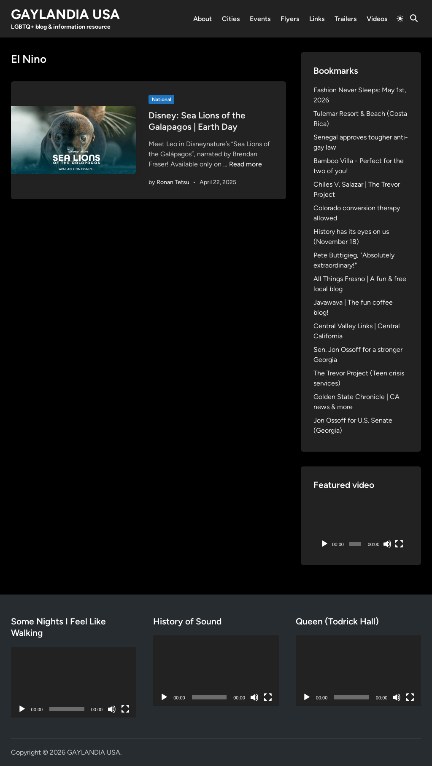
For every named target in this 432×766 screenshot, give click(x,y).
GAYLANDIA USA (65, 14)
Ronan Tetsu (173, 182)
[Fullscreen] (399, 544)
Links (316, 19)
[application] (360, 525)
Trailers (345, 19)
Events (260, 19)
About (202, 19)
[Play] (324, 544)
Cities (231, 19)
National (161, 99)
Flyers (290, 19)
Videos (377, 19)
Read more (245, 164)
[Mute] (387, 544)
